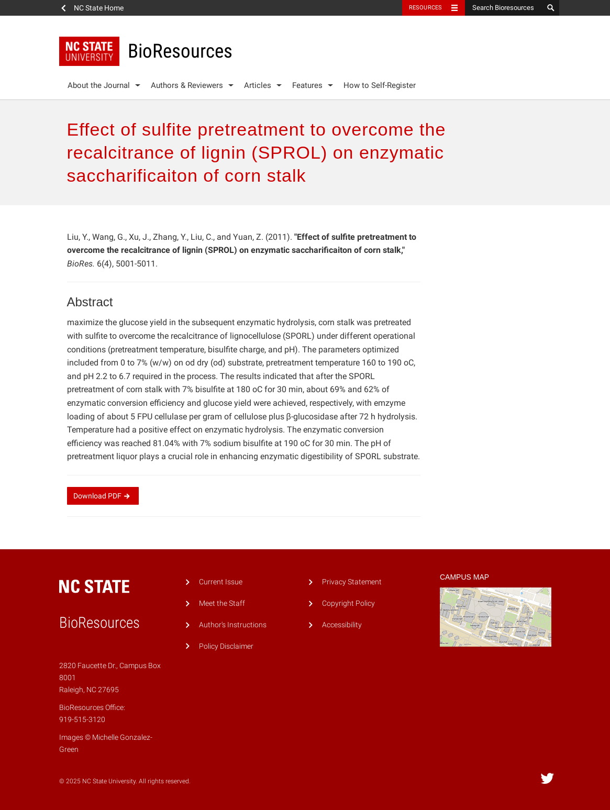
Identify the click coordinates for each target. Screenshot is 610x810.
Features (307, 85)
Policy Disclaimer (226, 646)
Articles (257, 85)
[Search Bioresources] (504, 8)
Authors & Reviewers (187, 85)
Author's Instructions (233, 624)
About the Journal (99, 85)
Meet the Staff (222, 603)
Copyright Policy (348, 603)
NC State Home (99, 8)
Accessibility (342, 624)
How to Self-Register (379, 85)
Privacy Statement (352, 582)
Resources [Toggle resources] (425, 7)
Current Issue (220, 582)
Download (102, 496)
